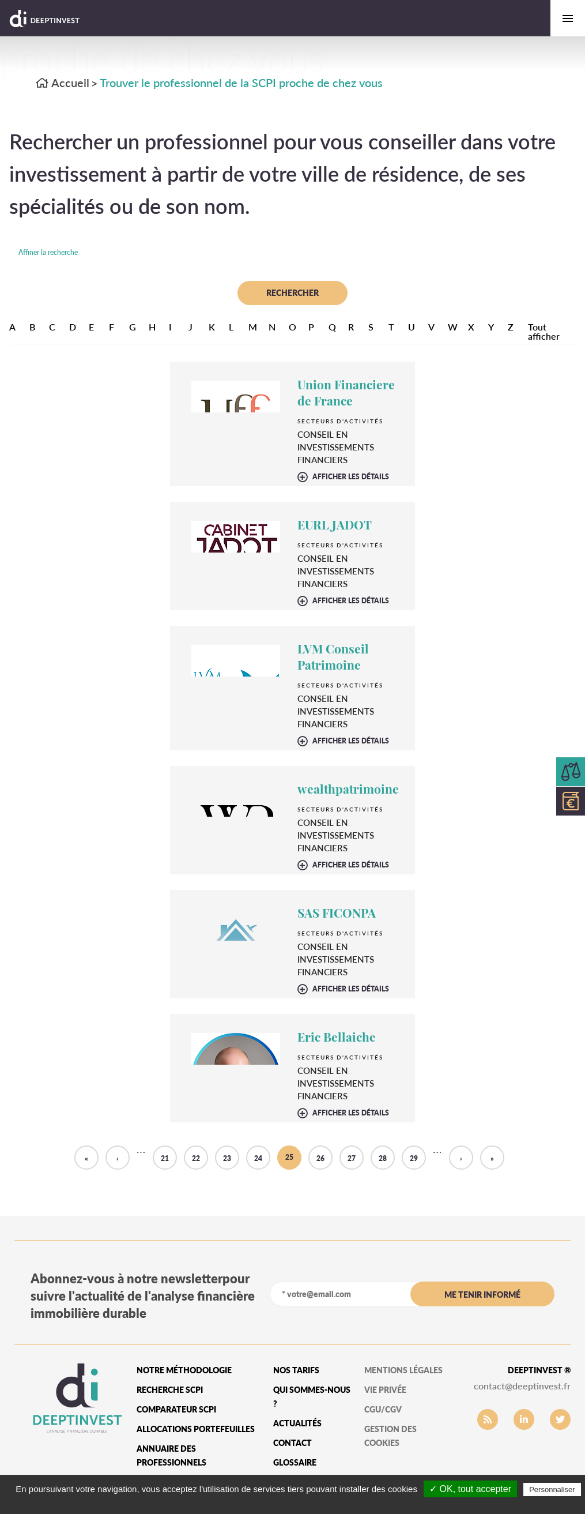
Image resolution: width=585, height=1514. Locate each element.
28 (383, 1158)
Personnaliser (552, 1489)
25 (289, 1157)
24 (258, 1158)
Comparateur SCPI (176, 1409)
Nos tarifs (296, 1370)
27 (352, 1158)
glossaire (294, 1462)
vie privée (385, 1390)
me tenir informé (482, 1294)
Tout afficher (544, 331)
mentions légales (403, 1370)
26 (320, 1158)
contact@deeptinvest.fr (522, 1385)
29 (414, 1158)
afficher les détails (350, 477)
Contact (292, 1443)
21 (165, 1158)
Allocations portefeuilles (196, 1429)
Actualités (297, 1423)
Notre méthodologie (184, 1370)
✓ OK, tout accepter (470, 1489)
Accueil (62, 82)
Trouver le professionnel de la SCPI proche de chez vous (241, 82)
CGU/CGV (383, 1409)
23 (227, 1158)
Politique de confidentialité (298, 1503)
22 (196, 1158)
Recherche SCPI (170, 1390)
